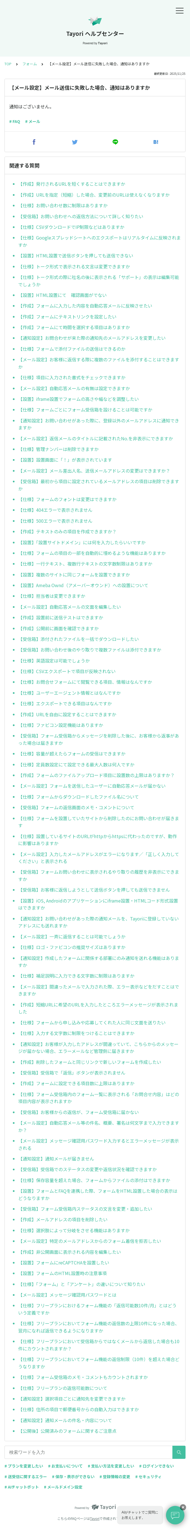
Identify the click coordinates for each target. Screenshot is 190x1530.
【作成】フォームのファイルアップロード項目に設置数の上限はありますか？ (96, 775)
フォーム (29, 63)
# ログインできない (156, 1466)
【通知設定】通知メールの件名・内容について (65, 1420)
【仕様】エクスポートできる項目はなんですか (65, 703)
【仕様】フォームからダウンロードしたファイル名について (78, 796)
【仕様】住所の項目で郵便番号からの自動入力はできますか (78, 1409)
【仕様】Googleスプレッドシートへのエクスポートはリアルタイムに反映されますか (99, 241)
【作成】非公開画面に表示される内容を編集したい (69, 1251)
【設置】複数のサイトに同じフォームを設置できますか (74, 574)
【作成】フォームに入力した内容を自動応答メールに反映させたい (85, 305)
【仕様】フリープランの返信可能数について (62, 1388)
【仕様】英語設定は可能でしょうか (54, 660)
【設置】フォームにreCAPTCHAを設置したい (63, 1262)
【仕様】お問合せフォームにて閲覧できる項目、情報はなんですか (85, 681)
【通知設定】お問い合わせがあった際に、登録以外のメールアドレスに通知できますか (98, 424)
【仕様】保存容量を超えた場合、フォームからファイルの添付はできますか (94, 1180)
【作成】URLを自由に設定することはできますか (67, 714)
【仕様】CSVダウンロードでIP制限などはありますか (71, 227)
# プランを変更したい (23, 1466)
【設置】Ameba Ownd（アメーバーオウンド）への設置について (83, 585)
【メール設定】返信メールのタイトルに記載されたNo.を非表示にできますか (95, 438)
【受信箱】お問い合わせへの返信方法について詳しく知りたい (80, 216)
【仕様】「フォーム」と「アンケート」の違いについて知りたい (81, 1284)
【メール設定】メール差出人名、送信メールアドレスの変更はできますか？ (94, 470)
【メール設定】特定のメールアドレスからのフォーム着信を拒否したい (89, 1241)
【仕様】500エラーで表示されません (55, 520)
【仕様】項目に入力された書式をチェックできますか (71, 377)
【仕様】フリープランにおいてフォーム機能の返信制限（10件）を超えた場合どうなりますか (98, 1363)
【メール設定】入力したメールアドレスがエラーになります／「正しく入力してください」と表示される (98, 858)
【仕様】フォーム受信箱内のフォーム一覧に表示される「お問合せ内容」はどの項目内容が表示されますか (98, 1098)
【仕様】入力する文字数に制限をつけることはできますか (76, 1033)
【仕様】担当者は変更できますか (51, 595)
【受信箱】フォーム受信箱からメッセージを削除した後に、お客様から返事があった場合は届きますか (98, 739)
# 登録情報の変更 (114, 1476)
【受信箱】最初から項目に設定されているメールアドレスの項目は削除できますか (98, 485)
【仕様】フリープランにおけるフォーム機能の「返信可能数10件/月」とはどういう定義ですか (97, 1309)
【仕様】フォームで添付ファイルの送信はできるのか (71, 348)
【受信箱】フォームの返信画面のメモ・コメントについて (76, 807)
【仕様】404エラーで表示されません (55, 509)
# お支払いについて (65, 1466)
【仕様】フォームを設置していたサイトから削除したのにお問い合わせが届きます (98, 822)
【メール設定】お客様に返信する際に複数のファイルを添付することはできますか (98, 363)
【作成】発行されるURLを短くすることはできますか (71, 183)
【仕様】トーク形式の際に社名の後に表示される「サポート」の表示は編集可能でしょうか (98, 281)
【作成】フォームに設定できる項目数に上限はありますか (76, 1083)
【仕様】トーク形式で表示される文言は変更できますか (74, 266)
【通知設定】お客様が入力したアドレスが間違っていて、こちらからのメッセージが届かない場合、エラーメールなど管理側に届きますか (98, 1048)
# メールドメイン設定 (63, 1487)
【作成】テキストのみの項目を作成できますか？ (67, 531)
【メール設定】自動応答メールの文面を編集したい (69, 606)
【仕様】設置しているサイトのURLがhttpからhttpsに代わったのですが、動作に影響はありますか (97, 840)
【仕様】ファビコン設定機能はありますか (60, 725)
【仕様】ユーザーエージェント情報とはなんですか (69, 692)
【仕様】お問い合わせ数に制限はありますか (63, 205)
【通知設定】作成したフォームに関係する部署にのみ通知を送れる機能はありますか (98, 962)
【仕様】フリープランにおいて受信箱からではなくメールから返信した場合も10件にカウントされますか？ (98, 1345)
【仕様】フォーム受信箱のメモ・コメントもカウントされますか (83, 1377)
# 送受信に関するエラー (25, 1476)
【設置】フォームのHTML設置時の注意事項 (62, 1273)
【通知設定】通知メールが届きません (56, 1158)
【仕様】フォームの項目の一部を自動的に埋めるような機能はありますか (92, 553)
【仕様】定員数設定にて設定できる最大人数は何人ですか (76, 764)
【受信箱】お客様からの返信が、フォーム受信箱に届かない (78, 1112)
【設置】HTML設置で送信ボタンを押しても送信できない (75, 255)
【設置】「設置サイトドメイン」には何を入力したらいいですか (82, 542)
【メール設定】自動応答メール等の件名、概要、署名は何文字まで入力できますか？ (98, 1126)
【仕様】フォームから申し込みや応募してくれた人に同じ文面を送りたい (92, 1022)
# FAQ (14, 121)
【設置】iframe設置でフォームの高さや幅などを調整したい (78, 399)
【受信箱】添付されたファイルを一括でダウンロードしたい (78, 639)
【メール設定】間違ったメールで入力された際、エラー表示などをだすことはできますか (98, 990)
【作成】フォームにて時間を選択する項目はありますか (74, 327)
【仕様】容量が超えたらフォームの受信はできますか (71, 753)
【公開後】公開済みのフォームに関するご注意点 (67, 1430)
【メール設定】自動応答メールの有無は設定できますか (74, 388)
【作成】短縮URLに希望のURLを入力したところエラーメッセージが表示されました (98, 1008)
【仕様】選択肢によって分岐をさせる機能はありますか (74, 1230)
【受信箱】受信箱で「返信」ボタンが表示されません (71, 1072)
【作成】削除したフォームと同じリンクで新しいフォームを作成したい (89, 1062)
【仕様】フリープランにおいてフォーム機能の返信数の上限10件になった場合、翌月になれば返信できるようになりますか (98, 1327)
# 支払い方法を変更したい (111, 1466)
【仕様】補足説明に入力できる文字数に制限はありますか (76, 975)
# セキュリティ (148, 1476)
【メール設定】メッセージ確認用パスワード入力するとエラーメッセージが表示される (98, 1144)
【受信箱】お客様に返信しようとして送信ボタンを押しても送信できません (94, 889)
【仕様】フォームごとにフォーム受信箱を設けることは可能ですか (85, 409)
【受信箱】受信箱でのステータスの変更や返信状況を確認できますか (87, 1169)
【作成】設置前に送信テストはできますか (60, 617)
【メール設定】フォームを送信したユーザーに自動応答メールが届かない (92, 785)
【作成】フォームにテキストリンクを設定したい (67, 316)
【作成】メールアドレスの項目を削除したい (63, 1219)
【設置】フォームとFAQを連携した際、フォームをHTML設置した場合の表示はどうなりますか (97, 1194)
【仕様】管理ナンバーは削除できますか (58, 449)
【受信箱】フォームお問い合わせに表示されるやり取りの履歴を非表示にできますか (98, 875)
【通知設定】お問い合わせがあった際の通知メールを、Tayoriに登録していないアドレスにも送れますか (98, 922)
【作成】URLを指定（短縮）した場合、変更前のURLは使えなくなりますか (94, 194)
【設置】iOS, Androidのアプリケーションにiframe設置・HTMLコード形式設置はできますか (98, 904)
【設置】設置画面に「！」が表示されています (65, 459)
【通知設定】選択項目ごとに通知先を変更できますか (71, 1398)
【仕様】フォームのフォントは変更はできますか (67, 499)
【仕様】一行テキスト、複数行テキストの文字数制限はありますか (85, 563)
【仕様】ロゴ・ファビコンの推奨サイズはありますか (71, 947)
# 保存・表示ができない (73, 1476)
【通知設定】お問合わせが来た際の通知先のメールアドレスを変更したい (92, 337)
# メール (32, 121)
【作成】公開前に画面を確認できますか (58, 628)
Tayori (94, 1518)
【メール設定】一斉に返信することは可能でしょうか (71, 936)
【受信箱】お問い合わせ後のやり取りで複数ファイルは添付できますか (89, 649)
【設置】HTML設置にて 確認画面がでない (62, 295)
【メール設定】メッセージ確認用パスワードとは (67, 1294)
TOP (7, 63)
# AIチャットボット (21, 1487)
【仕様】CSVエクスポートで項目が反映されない (67, 671)
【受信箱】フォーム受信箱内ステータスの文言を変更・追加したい (85, 1208)
